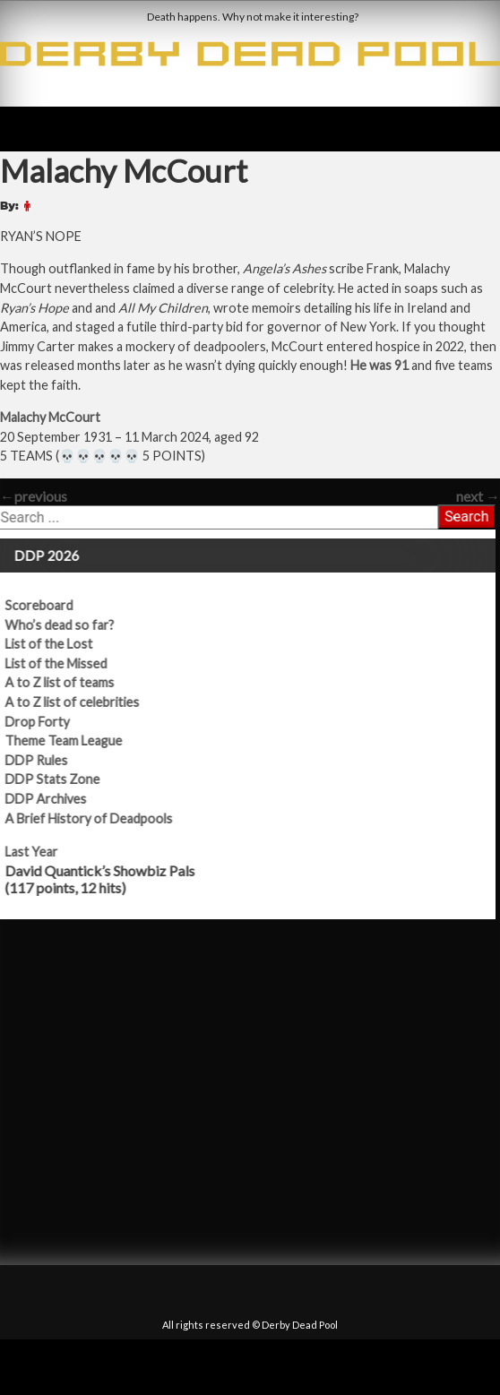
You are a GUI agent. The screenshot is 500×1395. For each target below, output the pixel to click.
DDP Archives (54, 798)
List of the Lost (57, 643)
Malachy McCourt (50, 417)
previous (33, 495)
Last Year (39, 851)
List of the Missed (64, 663)
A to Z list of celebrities (80, 702)
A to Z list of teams (68, 682)
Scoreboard (47, 605)
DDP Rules (44, 760)
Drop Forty (45, 721)
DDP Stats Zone (60, 779)
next (478, 495)
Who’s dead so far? (68, 625)
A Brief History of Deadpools (97, 818)
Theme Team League (72, 740)
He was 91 (379, 365)
